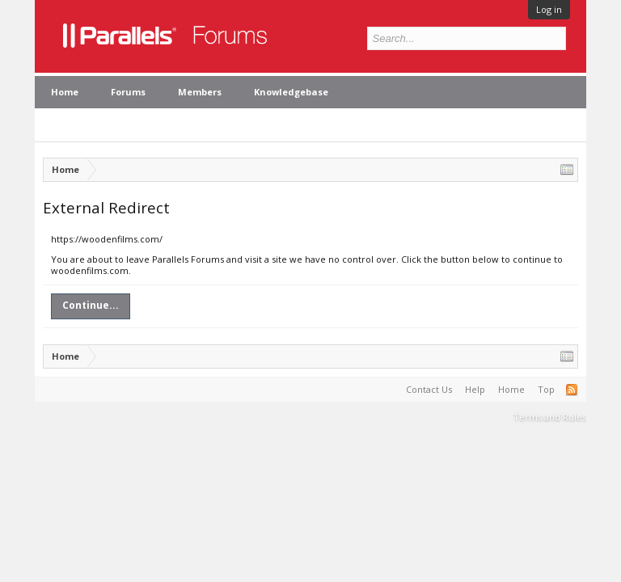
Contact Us (429, 389)
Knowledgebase (291, 92)
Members (200, 92)
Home (64, 92)
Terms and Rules (549, 417)
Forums (128, 92)
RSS (571, 389)
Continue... (90, 305)
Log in (549, 9)
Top (546, 389)
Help (475, 389)
